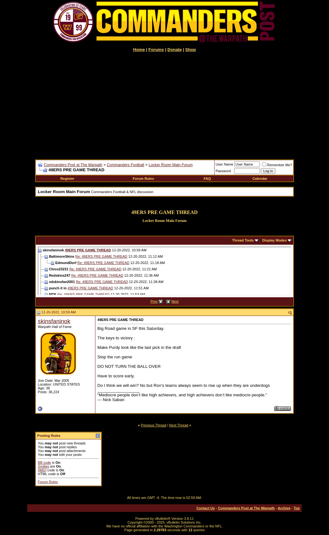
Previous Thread (153, 425)
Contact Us (206, 508)
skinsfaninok (54, 321)
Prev (154, 301)
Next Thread (178, 425)
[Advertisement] (164, 105)
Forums (156, 49)
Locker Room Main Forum (171, 165)
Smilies (43, 466)
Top (297, 508)
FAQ (207, 178)
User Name (224, 164)
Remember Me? (277, 165)
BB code (44, 462)
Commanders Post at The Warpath (73, 165)
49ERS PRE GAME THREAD (88, 250)
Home (139, 49)
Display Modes (274, 240)
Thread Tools (243, 240)
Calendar (259, 178)
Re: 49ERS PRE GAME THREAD (101, 256)
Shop (190, 49)
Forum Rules (143, 178)
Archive (284, 508)
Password (223, 171)
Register (67, 178)
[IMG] (42, 470)
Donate (174, 49)
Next (175, 301)
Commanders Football (125, 165)
